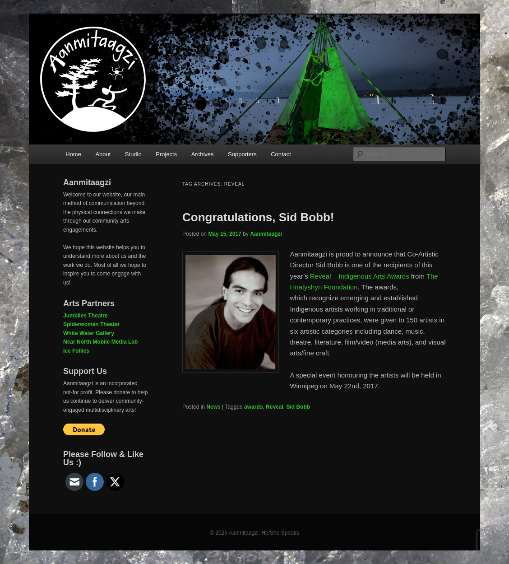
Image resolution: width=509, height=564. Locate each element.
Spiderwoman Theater (91, 324)
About (103, 154)
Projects (166, 154)
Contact (281, 154)
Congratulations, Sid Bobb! (258, 217)
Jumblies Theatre (85, 315)
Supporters (242, 154)
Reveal (274, 407)
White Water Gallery (88, 333)
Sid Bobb (298, 407)
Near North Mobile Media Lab (100, 342)
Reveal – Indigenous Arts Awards (359, 276)
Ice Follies (76, 351)
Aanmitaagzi (266, 234)
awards (253, 407)
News (213, 407)
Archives (202, 154)
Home (73, 154)
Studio (133, 154)
